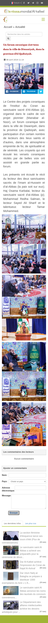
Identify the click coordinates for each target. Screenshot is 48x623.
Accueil (8, 26)
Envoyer (14, 513)
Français (16, 3)
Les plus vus (30, 523)
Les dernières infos (12, 523)
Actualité (20, 26)
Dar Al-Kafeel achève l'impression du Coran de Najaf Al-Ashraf (32, 565)
